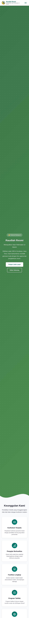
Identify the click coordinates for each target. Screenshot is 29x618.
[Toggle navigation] (25, 3)
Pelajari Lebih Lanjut (14, 264)
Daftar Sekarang (14, 270)
